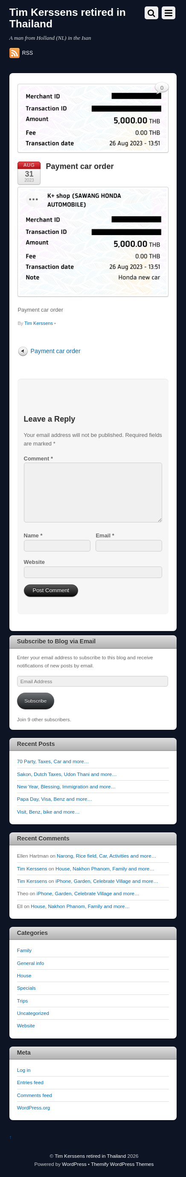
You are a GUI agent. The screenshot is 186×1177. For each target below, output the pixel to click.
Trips (22, 1000)
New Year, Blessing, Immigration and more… (66, 786)
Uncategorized (33, 1013)
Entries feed (30, 1082)
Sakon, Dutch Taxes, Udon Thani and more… (67, 774)
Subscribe (35, 700)
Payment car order (79, 166)
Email (105, 535)
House (24, 975)
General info (30, 963)
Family (24, 950)
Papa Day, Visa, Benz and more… (54, 799)
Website (34, 562)
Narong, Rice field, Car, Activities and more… (106, 855)
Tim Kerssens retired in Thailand (90, 1156)
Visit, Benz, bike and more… (48, 811)
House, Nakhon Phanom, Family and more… (104, 868)
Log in (24, 1070)
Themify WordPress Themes (122, 1164)
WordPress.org (33, 1107)
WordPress (74, 1164)
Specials (26, 988)
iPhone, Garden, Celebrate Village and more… (106, 881)
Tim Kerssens (38, 323)
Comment (38, 458)
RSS (27, 53)
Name (33, 535)
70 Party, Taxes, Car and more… (53, 761)
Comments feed (34, 1095)
